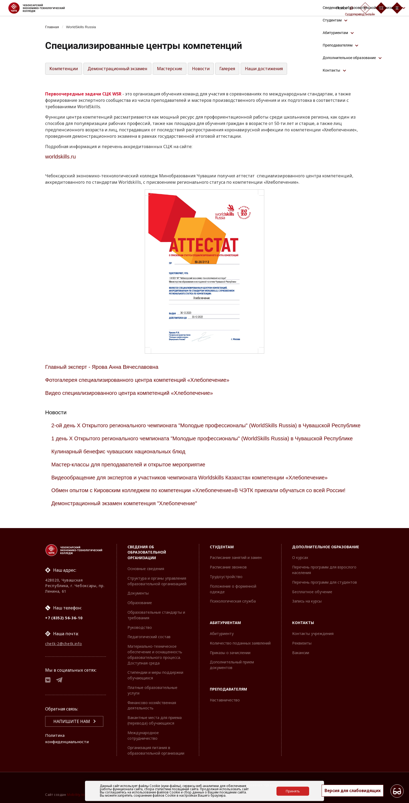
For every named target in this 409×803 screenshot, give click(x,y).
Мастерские (175, 69)
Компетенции (64, 69)
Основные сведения (145, 568)
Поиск (344, 8)
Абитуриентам (225, 622)
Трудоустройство (226, 576)
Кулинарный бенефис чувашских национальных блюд (120, 457)
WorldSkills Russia (83, 27)
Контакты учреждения (313, 633)
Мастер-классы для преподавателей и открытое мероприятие (130, 470)
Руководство (139, 627)
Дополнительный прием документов (232, 664)
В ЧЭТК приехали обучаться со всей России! (297, 496)
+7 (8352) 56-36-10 (64, 617)
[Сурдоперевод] (365, 8)
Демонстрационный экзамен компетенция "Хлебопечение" (126, 509)
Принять (293, 790)
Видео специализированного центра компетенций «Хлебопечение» (131, 393)
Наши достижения (271, 69)
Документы (138, 593)
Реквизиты (302, 643)
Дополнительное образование (325, 546)
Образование (139, 602)
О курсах (300, 557)
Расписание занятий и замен (236, 557)
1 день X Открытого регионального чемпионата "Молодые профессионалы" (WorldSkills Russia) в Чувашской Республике (206, 444)
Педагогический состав (149, 636)
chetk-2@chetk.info (63, 644)
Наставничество (225, 699)
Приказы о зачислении (230, 652)
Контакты (303, 622)
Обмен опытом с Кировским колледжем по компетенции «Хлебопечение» (145, 496)
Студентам (222, 546)
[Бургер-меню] (397, 8)
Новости (207, 69)
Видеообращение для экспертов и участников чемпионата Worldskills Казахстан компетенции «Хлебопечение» (193, 483)
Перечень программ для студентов (324, 582)
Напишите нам (71, 723)
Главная (52, 27)
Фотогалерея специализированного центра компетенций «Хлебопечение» (140, 380)
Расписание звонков (228, 567)
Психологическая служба (233, 601)
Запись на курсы (307, 601)
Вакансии (300, 652)
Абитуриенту (222, 633)
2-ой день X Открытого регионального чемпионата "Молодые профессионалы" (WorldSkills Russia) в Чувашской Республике (192, 428)
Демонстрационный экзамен (121, 69)
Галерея (233, 69)
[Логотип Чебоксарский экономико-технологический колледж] (41, 8)
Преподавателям (228, 689)
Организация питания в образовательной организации (155, 750)
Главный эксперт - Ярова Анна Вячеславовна (103, 367)
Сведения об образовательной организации (146, 552)
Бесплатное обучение (312, 591)
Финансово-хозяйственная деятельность (151, 705)
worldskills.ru (61, 157)
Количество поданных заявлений (240, 643)
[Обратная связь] (381, 8)
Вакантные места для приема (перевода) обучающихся (154, 720)
